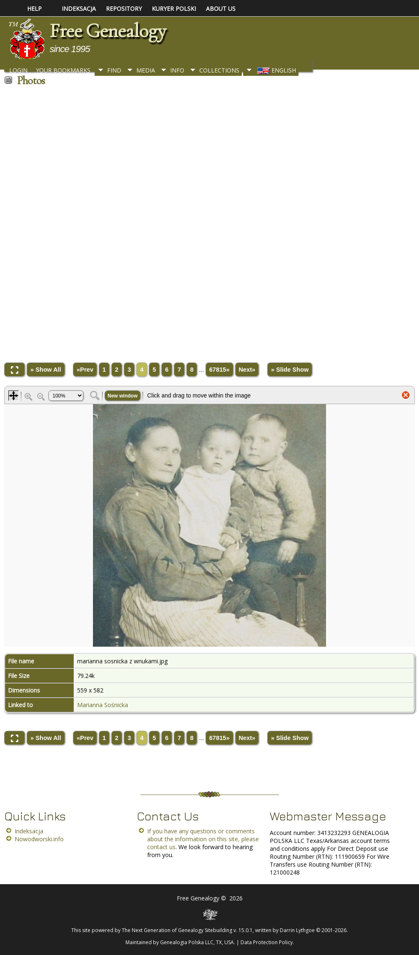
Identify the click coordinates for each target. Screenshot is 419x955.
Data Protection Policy (267, 942)
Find (114, 70)
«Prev (85, 369)
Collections (219, 70)
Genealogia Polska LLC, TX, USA (197, 942)
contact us (161, 847)
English (276, 70)
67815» (219, 369)
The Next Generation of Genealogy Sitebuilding (177, 930)
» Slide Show (290, 369)
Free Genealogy (108, 31)
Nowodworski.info (39, 839)
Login (18, 70)
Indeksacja (29, 831)
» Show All (45, 369)
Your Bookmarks (63, 70)
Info (177, 70)
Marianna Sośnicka (102, 705)
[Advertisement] (209, 221)
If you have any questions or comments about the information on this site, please (203, 835)
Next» (247, 369)
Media (145, 70)
